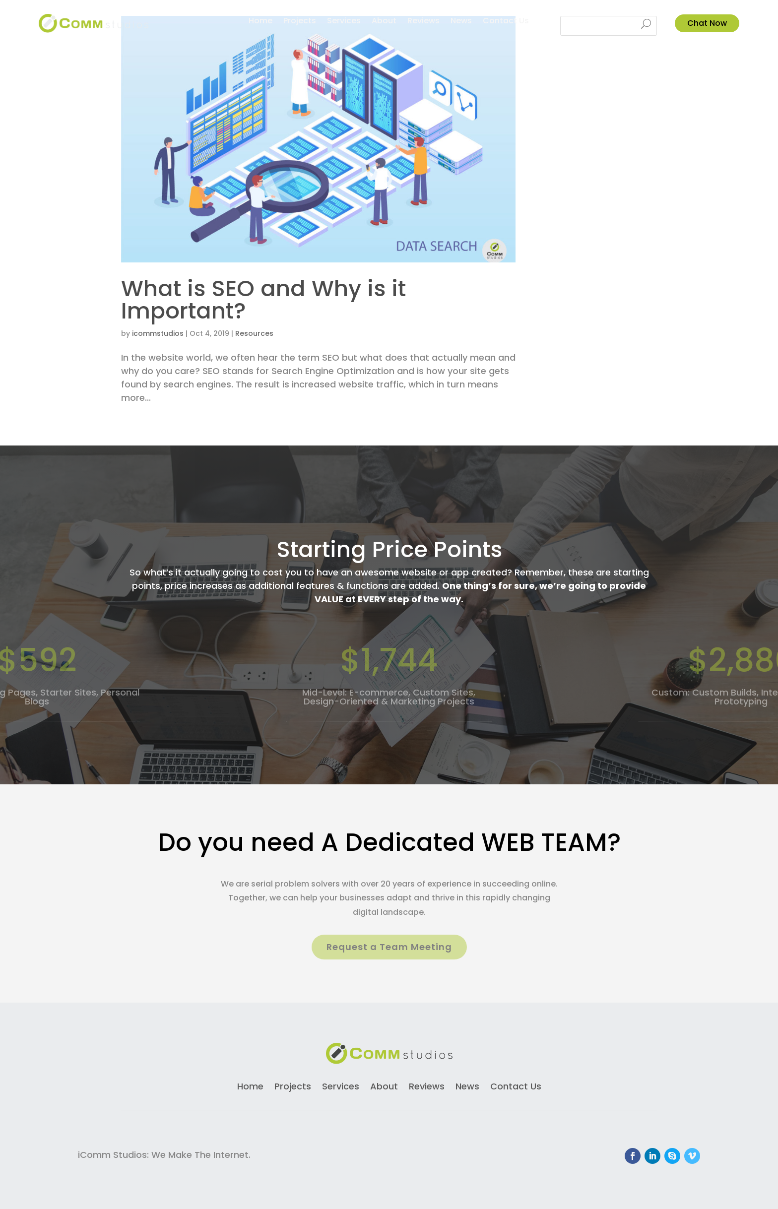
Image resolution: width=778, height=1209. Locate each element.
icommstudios (158, 333)
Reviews (423, 21)
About (384, 21)
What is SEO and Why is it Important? (263, 299)
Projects (299, 21)
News (461, 21)
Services (344, 21)
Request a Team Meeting (389, 947)
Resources (254, 333)
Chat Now (707, 23)
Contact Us (506, 21)
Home (260, 21)
